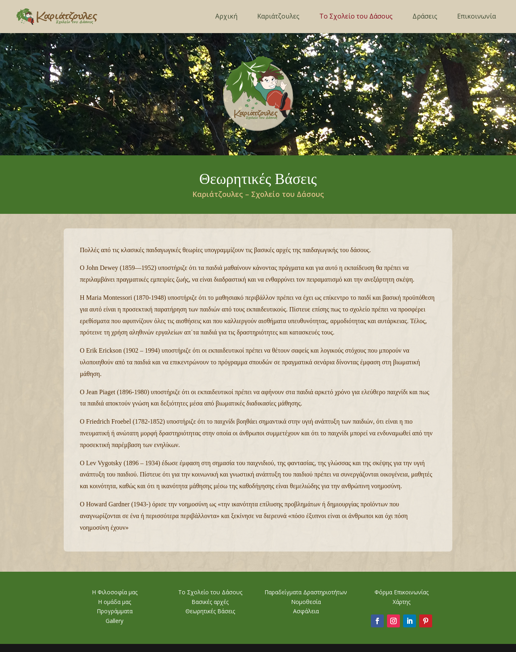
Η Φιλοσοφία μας (114, 592)
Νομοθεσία (306, 602)
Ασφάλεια (306, 611)
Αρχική (226, 16)
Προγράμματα (115, 611)
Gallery (114, 621)
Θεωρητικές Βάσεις (210, 611)
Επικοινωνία (476, 16)
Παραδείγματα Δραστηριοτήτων (305, 592)
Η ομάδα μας (114, 602)
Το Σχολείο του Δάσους (356, 16)
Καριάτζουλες (278, 16)
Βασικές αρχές (210, 602)
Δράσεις (424, 16)
